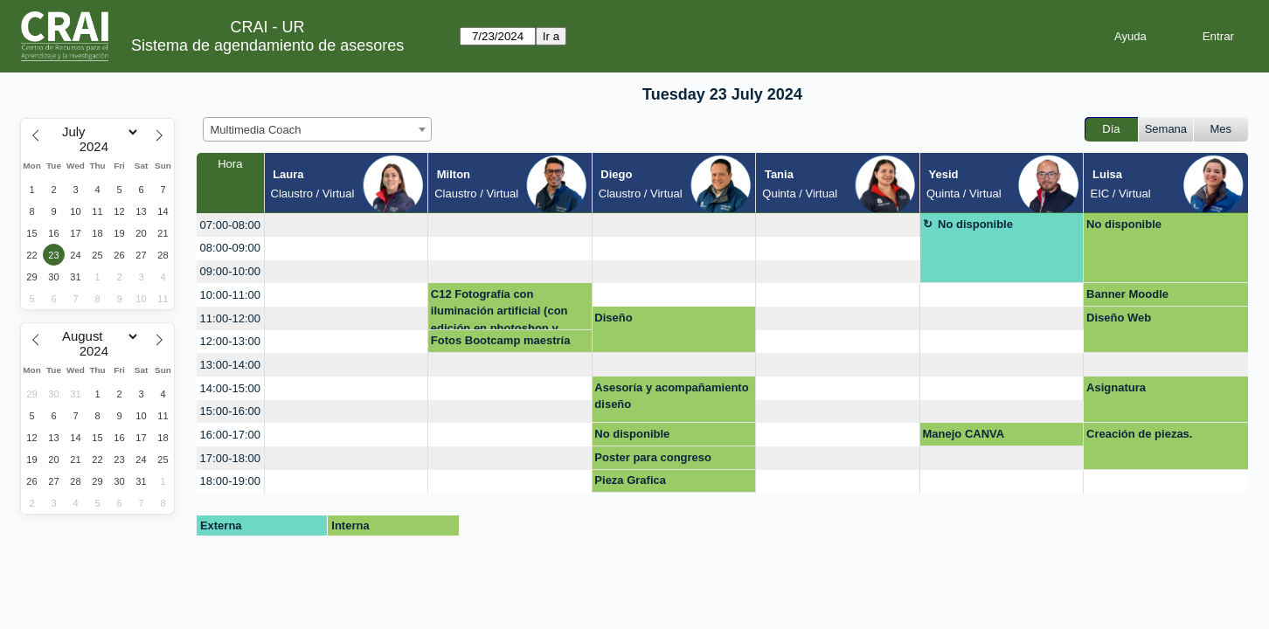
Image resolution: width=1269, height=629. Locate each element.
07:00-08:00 (230, 225)
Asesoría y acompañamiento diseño (671, 396)
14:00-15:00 (230, 388)
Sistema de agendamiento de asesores (267, 45)
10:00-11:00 (230, 294)
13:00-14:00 (230, 364)
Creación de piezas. (1139, 433)
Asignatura (1116, 387)
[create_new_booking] (346, 225)
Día (1111, 128)
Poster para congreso (652, 457)
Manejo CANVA (964, 433)
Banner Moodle (1127, 294)
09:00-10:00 (230, 271)
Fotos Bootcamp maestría (501, 340)
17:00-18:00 (230, 458)
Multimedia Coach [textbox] (256, 129)
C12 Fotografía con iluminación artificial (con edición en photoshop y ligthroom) (499, 308)
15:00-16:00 (230, 411)
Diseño (613, 317)
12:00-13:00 (230, 341)
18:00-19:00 (230, 480)
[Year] (98, 147)
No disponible (975, 224)
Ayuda (1130, 36)
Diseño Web (1118, 317)
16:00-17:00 (230, 434)
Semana (1166, 128)
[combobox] (317, 129)
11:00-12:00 (230, 318)
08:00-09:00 (230, 247)
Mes (1221, 128)
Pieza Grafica (630, 480)
